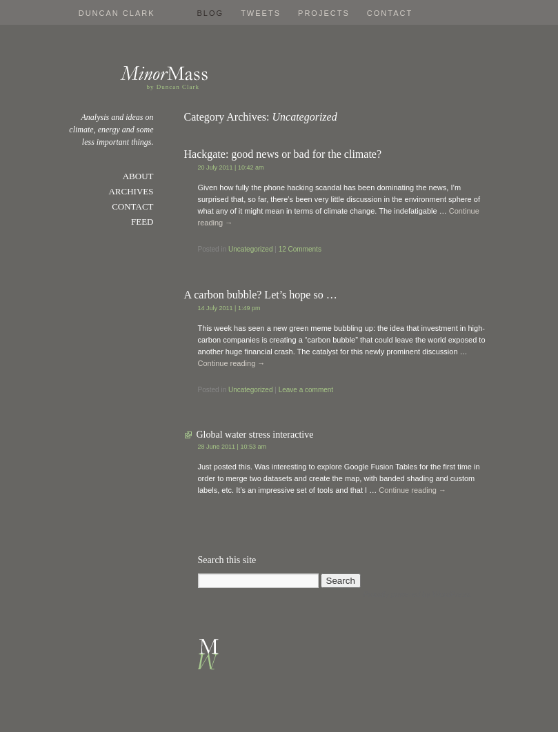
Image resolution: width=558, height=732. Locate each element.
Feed (142, 221)
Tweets (261, 13)
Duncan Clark (117, 13)
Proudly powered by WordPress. (417, 594)
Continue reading (232, 363)
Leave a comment (306, 390)
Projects (324, 13)
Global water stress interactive (255, 434)
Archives (130, 191)
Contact (389, 13)
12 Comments (300, 249)
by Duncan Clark (173, 86)
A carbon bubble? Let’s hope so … (260, 295)
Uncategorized (250, 249)
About (138, 176)
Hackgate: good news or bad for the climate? (283, 154)
